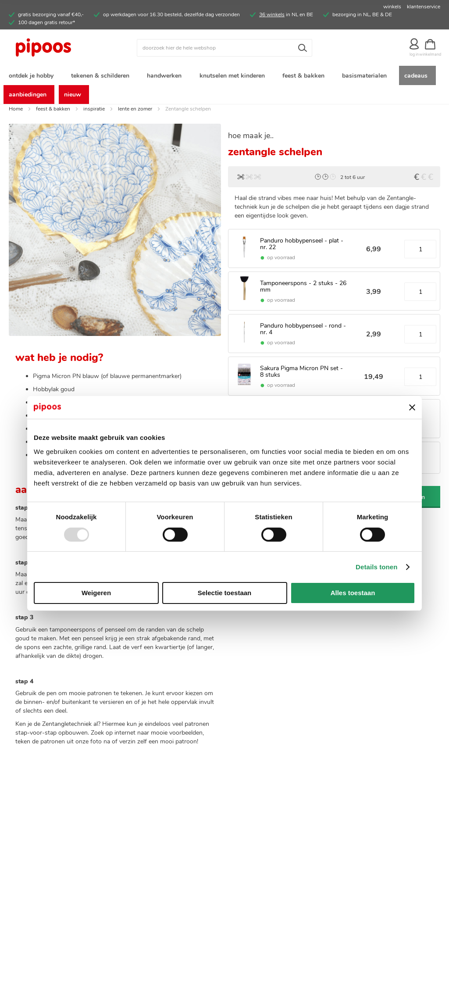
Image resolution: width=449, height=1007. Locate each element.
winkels (392, 6)
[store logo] (63, 48)
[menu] (224, 86)
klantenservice (423, 6)
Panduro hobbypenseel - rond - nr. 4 (303, 332)
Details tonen (376, 567)
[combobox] (224, 48)
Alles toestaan (353, 592)
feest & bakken (53, 111)
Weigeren (96, 592)
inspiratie (94, 111)
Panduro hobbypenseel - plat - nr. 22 (301, 247)
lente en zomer (135, 111)
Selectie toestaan (225, 592)
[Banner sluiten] (412, 407)
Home (16, 111)
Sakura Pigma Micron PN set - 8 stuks (301, 374)
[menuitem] (33, 76)
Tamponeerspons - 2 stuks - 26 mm (303, 289)
